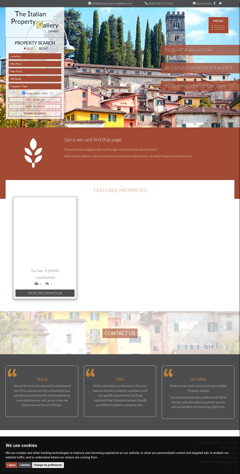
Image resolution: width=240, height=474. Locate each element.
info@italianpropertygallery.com (110, 3)
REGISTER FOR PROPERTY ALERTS (198, 68)
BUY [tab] (28, 48)
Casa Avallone (45, 277)
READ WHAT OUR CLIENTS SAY (195, 86)
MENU (218, 25)
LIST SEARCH (35, 99)
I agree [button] (12, 464)
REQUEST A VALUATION (188, 50)
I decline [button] (25, 464)
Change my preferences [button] (48, 464)
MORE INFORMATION (45, 293)
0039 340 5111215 (159, 3)
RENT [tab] (42, 48)
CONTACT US (120, 333)
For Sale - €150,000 (45, 271)
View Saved (202, 3)
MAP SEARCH (35, 106)
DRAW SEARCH (35, 113)
